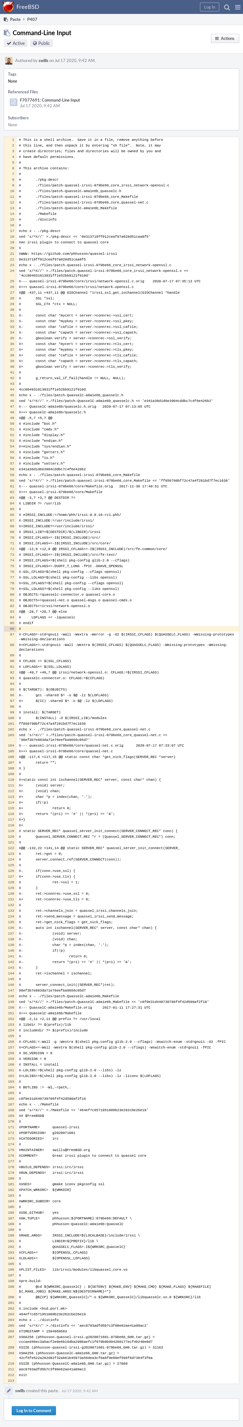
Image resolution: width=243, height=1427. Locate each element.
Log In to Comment (33, 1410)
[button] (238, 7)
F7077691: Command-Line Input (50, 100)
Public (44, 43)
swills (43, 60)
